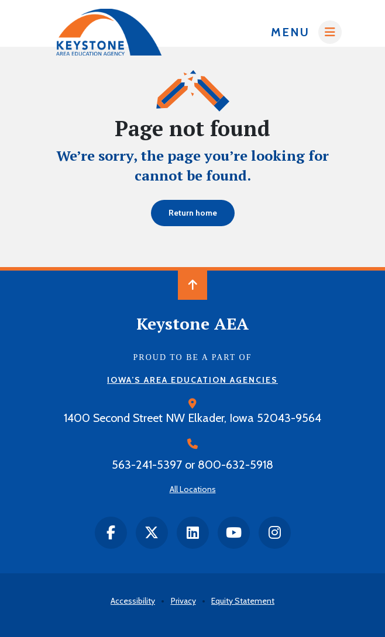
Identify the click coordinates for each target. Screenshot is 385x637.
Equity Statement (242, 601)
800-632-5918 (235, 465)
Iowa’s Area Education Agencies (192, 380)
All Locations (193, 489)
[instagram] (275, 533)
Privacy (183, 601)
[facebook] (111, 533)
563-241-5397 (147, 465)
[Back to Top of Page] (192, 285)
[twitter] (152, 533)
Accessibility (133, 601)
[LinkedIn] (193, 533)
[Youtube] (234, 533)
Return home (193, 212)
